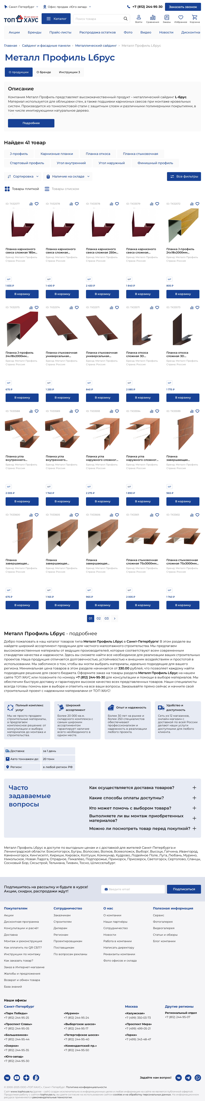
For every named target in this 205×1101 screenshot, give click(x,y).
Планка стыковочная (140, 154)
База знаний (13, 986)
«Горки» (131, 1035)
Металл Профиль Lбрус (141, 45)
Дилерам (60, 928)
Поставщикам (64, 947)
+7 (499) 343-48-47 (138, 1039)
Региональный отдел (181, 1013)
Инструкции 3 (69, 72)
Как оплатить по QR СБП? (23, 947)
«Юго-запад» (13, 1056)
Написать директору (118, 947)
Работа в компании (117, 941)
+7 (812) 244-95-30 (16, 1061)
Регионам (61, 935)
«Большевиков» (16, 1035)
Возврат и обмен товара (22, 980)
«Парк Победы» (16, 1013)
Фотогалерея (163, 921)
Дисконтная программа (21, 921)
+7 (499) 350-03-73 (138, 1017)
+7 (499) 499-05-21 (138, 1028)
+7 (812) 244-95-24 (76, 1017)
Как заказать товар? (18, 960)
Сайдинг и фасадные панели (46, 45)
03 (107, 618)
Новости (166, 32)
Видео (145, 32)
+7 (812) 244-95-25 (16, 1017)
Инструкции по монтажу (22, 954)
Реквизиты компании (119, 954)
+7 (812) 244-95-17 (76, 1028)
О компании (112, 915)
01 (90, 618)
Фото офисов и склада (120, 960)
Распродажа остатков (97, 32)
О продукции (19, 72)
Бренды (34, 32)
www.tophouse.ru (22, 1091)
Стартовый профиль (27, 163)
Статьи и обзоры (165, 935)
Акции (14, 32)
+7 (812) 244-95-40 (76, 1039)
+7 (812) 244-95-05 (16, 1028)
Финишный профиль (155, 163)
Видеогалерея (163, 928)
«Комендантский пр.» (80, 1046)
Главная (10, 45)
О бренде (44, 72)
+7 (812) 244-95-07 (177, 1017)
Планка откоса (98, 154)
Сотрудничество (115, 928)
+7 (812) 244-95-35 (16, 1050)
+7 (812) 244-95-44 (16, 1039)
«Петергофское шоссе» (81, 1035)
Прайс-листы (60, 32)
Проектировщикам (68, 941)
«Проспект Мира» (138, 1024)
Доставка (11, 935)
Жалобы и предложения (22, 973)
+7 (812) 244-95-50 (76, 1050)
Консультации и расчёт (21, 928)
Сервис (158, 915)
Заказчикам (62, 915)
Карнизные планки (57, 154)
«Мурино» (71, 1013)
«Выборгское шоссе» (80, 1024)
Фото (128, 32)
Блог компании (164, 941)
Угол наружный (112, 163)
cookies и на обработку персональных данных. (142, 1094)
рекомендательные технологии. (52, 1097)
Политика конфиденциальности (86, 1087)
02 (99, 618)
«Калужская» (135, 1013)
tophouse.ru (47, 1094)
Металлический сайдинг (96, 45)
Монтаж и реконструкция (23, 941)
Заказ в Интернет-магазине (24, 967)
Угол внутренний (71, 163)
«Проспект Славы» (18, 1024)
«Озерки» (11, 1046)
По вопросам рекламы (70, 954)
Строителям (63, 921)
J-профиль (19, 154)
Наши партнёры (115, 921)
